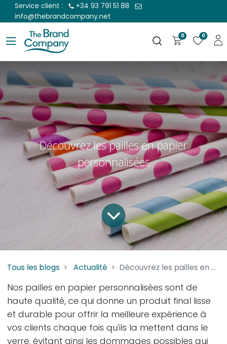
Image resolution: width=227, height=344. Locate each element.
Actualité (90, 267)
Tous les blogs (33, 267)
